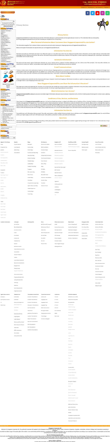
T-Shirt (2, 163)
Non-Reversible (4, 157)
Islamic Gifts (85, 210)
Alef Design (70, 260)
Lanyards (3, 161)
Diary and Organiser (19, 258)
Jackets (2, 147)
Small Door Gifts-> (5, 52)
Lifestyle (16, 200)
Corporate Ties (4, 145)
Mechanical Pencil (45, 203)
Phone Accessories (59, 200)
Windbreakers (4, 155)
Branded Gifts (71, 258)
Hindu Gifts (84, 208)
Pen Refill (43, 211)
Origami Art (17, 231)
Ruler (96, 215)
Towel (2, 184)
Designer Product (72, 314)
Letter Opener (17, 270)
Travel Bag (30, 178)
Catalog (4, 7)
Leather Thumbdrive (32, 268)
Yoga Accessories (18, 249)
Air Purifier (16, 202)
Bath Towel (3, 186)
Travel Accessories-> (6, 58)
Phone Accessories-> (6, 48)
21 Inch (56, 256)
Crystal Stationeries (72, 312)
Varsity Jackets (4, 153)
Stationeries (17, 252)
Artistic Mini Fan (99, 202)
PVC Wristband (98, 213)
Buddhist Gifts (85, 202)
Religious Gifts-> (5, 51)
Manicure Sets (98, 225)
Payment (3, 91)
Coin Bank (16, 209)
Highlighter (17, 268)
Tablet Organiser (31, 174)
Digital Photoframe (18, 235)
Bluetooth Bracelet (59, 149)
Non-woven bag (31, 163)
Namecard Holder (99, 231)
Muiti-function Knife (100, 229)
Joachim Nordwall (72, 323)
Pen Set (42, 213)
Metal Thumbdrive (32, 270)
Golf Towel (3, 190)
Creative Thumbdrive (32, 256)
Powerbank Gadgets (72, 205)
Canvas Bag (30, 145)
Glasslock (70, 274)
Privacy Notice (10, 7)
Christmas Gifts (85, 205)
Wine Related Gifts (18, 247)
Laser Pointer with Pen (100, 145)
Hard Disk (30, 264)
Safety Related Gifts (18, 241)
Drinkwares (44, 141)
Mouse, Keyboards (59, 165)
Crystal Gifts (71, 304)
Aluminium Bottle (45, 143)
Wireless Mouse (58, 167)
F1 (1, 258)
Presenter (97, 149)
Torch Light (84, 147)
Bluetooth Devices (58, 147)
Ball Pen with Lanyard (46, 202)
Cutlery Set (16, 211)
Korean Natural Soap (73, 335)
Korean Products (18, 223)
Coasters (43, 149)
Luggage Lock (44, 256)
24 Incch (57, 258)
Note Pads (16, 276)
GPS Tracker (57, 161)
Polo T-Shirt (3, 167)
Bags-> (2, 33)
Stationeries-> (4, 55)
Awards (16, 141)
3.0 (55, 179)
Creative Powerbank (72, 203)
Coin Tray (97, 219)
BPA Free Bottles (44, 145)
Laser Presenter (99, 141)
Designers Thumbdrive (33, 260)
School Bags (30, 166)
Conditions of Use (5, 96)
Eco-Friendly (98, 221)
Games (15, 215)
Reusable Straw (44, 164)
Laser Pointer (98, 143)
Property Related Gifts (19, 239)
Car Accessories (17, 205)
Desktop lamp (85, 143)
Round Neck (3, 173)
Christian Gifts (85, 203)
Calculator (16, 254)
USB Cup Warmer (58, 172)
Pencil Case (30, 164)
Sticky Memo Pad (18, 282)
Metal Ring (16, 147)
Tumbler (43, 170)
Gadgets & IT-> (4, 36)
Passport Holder (45, 264)
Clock (15, 207)
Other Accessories (45, 262)
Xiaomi (70, 302)
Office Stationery (17, 278)
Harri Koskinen (71, 321)
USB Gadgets (57, 175)
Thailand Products (72, 342)
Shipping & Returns (6, 93)
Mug (42, 159)
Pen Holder (16, 280)
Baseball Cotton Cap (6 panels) (8, 84)
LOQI (69, 284)
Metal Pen (43, 205)
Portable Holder (58, 213)
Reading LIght (85, 145)
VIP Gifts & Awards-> (6, 61)
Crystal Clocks (71, 310)
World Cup (3, 260)
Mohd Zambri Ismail (73, 326)
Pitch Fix (70, 288)
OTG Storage (57, 209)
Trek (69, 298)
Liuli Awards (17, 145)
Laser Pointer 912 (7, 115)
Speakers (57, 170)
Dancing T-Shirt (4, 165)
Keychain (97, 223)
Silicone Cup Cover (99, 235)
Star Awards (17, 149)
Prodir (69, 290)
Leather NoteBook (72, 264)
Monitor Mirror (58, 163)
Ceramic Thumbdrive (32, 254)
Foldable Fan (17, 213)
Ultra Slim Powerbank (73, 207)
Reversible (3, 159)
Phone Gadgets (58, 211)
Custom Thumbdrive (32, 258)
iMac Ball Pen (6, 122)
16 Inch (56, 254)
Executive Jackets (4, 149)
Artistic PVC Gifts (99, 203)
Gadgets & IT (58, 141)
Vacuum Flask (44, 172)
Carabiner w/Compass (8, 113)
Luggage (30, 161)
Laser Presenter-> (5, 41)
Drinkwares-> (4, 35)
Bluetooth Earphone (59, 151)
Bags (29, 141)
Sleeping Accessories (46, 266)
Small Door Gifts (99, 200)
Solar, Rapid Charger (59, 215)
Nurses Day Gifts (72, 147)
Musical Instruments (19, 229)
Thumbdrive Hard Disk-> (7, 57)
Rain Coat (57, 268)
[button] (84, 7)
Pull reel (97, 233)
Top (1, 7)
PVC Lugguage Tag (99, 209)
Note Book (16, 262)
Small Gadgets (98, 237)
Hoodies (2, 151)
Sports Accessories (5, 252)
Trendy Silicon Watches (100, 217)
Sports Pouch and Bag (33, 172)
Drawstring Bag (31, 153)
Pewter (69, 337)
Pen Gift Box (43, 209)
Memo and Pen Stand (19, 272)
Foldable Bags (31, 155)
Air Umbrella (58, 264)
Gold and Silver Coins (73, 331)
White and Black (99, 241)
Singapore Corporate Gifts (74, 338)
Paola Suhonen (71, 328)
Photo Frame (17, 233)
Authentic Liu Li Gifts (73, 254)
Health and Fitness (72, 143)
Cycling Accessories (5, 256)
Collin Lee (70, 316)
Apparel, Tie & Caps (5, 141)
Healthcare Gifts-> (5, 38)
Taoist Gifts (84, 212)
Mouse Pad (70, 266)
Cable (56, 202)
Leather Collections (6, 42)
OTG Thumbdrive (31, 274)
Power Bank (71, 200)
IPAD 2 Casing (71, 262)
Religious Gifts (85, 200)
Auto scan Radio (58, 143)
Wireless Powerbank (72, 211)
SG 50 (69, 318)
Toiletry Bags (31, 176)
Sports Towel (3, 194)
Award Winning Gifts (73, 256)
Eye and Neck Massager (60, 159)
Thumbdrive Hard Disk (33, 252)
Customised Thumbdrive (101, 207)
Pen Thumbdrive (31, 275)
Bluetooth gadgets (59, 153)
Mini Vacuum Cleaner (19, 274)
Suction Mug (44, 168)
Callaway (70, 272)
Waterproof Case (58, 217)
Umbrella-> (4, 60)
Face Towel (3, 188)
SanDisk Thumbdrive (33, 277)
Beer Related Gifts (18, 203)
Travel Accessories (45, 252)
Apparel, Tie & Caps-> (6, 30)
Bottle (56, 266)
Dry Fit (2, 171)
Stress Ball (97, 243)
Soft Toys (16, 243)
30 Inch (56, 262)
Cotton (2, 169)
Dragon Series (71, 278)
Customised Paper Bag (33, 149)
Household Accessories (19, 219)
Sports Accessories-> (6, 54)
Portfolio (16, 264)
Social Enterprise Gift (100, 239)
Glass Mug (43, 157)
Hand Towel (3, 192)
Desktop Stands (58, 205)
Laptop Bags (30, 157)
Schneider (70, 292)
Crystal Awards (17, 143)
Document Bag (31, 151)
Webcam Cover (98, 245)
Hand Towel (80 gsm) (7, 114)
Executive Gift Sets (18, 266)
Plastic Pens (44, 215)
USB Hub (57, 177)
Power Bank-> (4, 50)
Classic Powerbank (72, 202)
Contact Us (3, 97)
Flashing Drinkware (46, 153)
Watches (16, 245)
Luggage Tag (44, 260)
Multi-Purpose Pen (45, 207)
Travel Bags (43, 268)
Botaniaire (70, 270)
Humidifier (16, 221)
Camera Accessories (59, 203)
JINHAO (70, 276)
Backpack (30, 143)
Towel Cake (3, 196)
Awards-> (3, 32)
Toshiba (70, 296)
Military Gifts (4, 45)
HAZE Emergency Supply (73, 145)
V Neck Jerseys (4, 182)
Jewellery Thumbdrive (33, 266)
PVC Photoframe (99, 211)
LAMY (69, 280)
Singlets (3, 180)
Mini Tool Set (98, 227)
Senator (70, 294)
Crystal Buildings (72, 308)
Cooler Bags (30, 147)
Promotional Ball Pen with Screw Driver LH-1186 (9, 109)
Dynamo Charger (58, 207)
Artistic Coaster (98, 205)
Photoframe (71, 268)
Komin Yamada (71, 324)
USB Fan (57, 173)
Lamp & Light (85, 141)
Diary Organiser (18, 260)
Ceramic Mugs (44, 147)
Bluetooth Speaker (59, 157)
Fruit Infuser (44, 155)
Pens (42, 200)
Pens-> (2, 47)
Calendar (16, 256)
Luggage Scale (44, 258)
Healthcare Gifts (72, 141)
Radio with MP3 (58, 145)
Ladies (15, 225)
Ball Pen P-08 (6, 116)
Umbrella (57, 252)
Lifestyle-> (3, 44)
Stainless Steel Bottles (46, 166)
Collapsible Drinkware (46, 151)
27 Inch (56, 260)
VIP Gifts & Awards (72, 252)
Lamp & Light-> (5, 39)
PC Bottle (43, 161)
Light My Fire (71, 282)
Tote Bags (70, 286)
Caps (2, 143)
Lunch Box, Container (19, 227)
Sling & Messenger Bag (33, 170)
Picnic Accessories (18, 237)
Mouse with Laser (99, 147)
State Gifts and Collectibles (74, 340)
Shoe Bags (30, 168)
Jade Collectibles (72, 333)
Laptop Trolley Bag (32, 159)
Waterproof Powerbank (73, 209)
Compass (3, 254)
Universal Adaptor (45, 270)
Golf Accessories (17, 217)
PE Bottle (43, 163)
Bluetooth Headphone (59, 155)
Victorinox (70, 300)
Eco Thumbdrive (31, 262)
